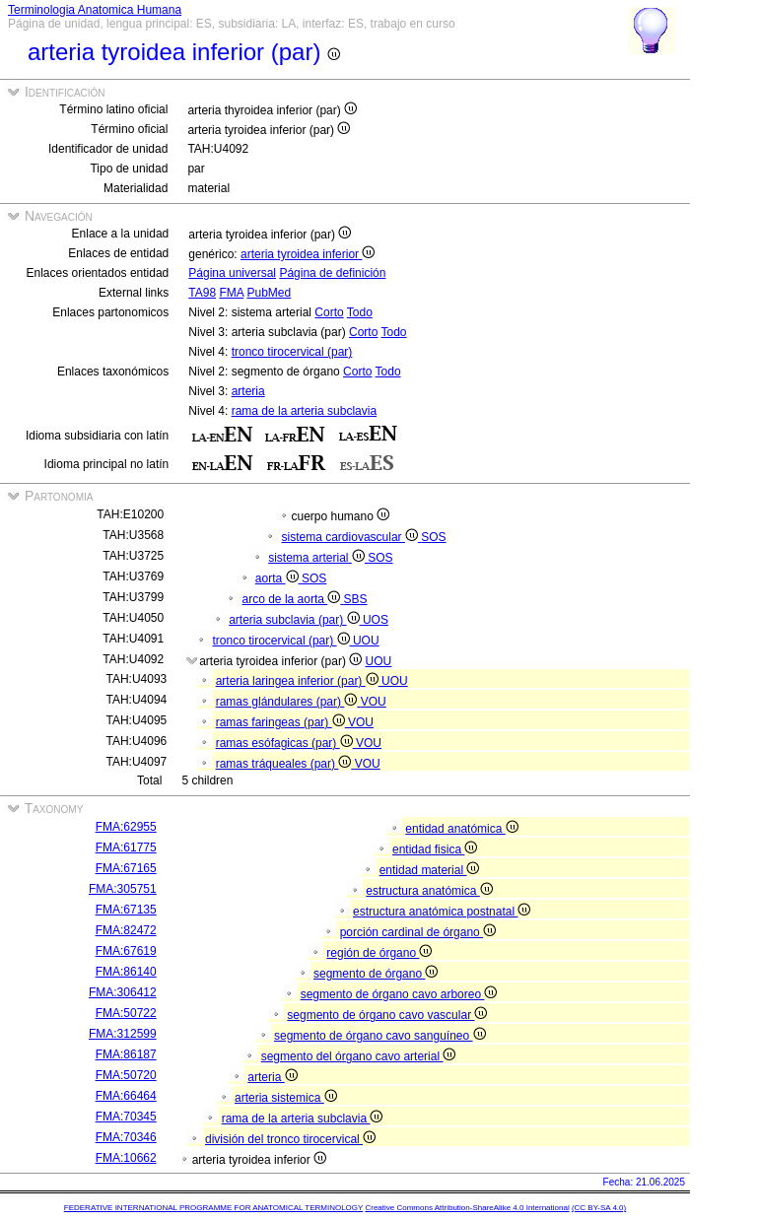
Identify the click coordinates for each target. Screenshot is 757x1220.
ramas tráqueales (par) (285, 764)
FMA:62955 (126, 827)
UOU (366, 640)
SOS (433, 537)
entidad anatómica (461, 829)
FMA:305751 (123, 889)
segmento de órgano (375, 974)
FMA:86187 (126, 1054)
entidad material (429, 870)
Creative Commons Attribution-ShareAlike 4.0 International (467, 1207)
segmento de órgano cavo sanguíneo (379, 1036)
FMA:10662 (126, 1158)
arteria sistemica (286, 1098)
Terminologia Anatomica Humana (94, 10)
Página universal (232, 273)
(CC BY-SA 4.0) (599, 1207)
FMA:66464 (126, 1096)
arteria (248, 391)
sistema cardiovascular (352, 537)
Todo (360, 312)
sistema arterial (318, 558)
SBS (356, 599)
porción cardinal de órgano (418, 932)
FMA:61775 (126, 847)
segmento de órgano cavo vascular (387, 1015)
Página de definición (332, 273)
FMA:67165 (126, 868)
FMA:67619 (126, 951)
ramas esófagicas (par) (286, 743)
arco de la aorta (293, 599)
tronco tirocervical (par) (292, 352)
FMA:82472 (126, 930)
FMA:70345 (126, 1116)
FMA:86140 (126, 972)
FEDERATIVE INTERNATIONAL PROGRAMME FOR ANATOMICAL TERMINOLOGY (213, 1207)
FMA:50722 (126, 1013)
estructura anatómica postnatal (441, 911)
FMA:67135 (126, 909)
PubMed (268, 293)
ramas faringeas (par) (282, 722)
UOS (375, 620)
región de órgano (379, 953)
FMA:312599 (123, 1034)
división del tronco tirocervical (290, 1139)
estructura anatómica (429, 891)
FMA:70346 (126, 1137)
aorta (278, 578)
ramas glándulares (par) (288, 702)
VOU (373, 702)
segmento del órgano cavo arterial (358, 1056)
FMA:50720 (126, 1075)
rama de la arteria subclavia (304, 411)
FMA (231, 293)
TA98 (202, 293)
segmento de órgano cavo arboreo (399, 994)
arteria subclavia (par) (296, 620)
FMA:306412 (123, 992)
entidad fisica (434, 849)
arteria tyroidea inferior (308, 254)
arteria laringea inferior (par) (298, 681)
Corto (328, 312)
